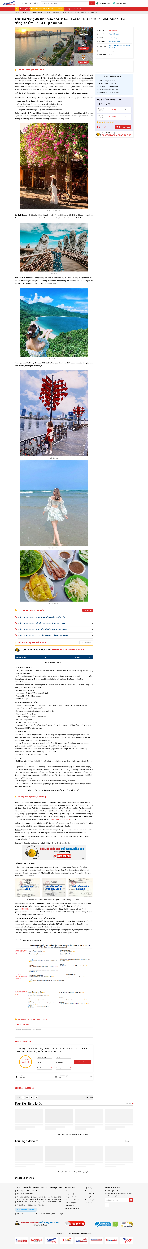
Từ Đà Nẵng (113, 38)
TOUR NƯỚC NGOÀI (55, 9)
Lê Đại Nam (35, 1191)
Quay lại (89, 1097)
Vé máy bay (89, 1197)
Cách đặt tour (69, 9)
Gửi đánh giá (82, 1062)
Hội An (111, 42)
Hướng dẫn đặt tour (71, 1194)
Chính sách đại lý (103, 3)
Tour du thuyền (90, 1200)
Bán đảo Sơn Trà (122, 45)
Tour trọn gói (89, 1191)
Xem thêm (128, 1103)
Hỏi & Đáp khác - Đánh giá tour (109, 92)
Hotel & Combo (90, 1194)
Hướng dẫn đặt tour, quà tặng (108, 89)
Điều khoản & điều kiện (72, 1200)
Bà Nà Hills (112, 45)
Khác (78, 9)
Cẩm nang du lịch (120, 3)
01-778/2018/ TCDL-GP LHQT (53, 1214)
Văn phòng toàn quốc (72, 1208)
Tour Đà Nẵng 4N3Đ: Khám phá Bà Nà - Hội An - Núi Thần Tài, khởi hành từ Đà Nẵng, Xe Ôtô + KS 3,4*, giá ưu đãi (63, 12)
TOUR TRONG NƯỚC (38, 9)
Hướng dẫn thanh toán (72, 1197)
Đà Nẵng (26, 12)
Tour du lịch (18, 12)
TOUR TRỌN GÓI (30, 3)
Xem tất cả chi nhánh (26, 1209)
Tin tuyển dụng (69, 1205)
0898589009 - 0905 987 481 (117, 135)
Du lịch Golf (88, 1203)
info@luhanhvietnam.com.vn (119, 1191)
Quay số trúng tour (71, 1203)
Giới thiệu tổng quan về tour (107, 81)
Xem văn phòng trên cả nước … (63, 819)
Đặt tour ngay (123, 127)
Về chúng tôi (24, 9)
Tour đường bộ (114, 34)
